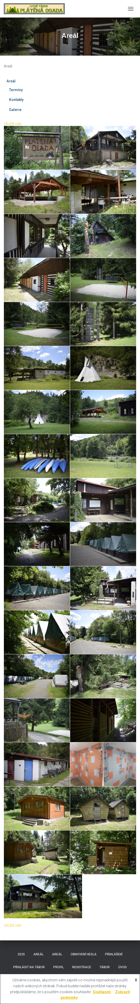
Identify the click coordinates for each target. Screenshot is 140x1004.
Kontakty (16, 100)
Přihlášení (113, 954)
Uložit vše (12, 123)
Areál (11, 81)
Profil (58, 967)
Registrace (81, 967)
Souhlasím (102, 992)
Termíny (16, 90)
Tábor (105, 967)
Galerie (15, 110)
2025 (21, 954)
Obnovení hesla (84, 954)
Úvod (122, 967)
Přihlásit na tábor (29, 967)
